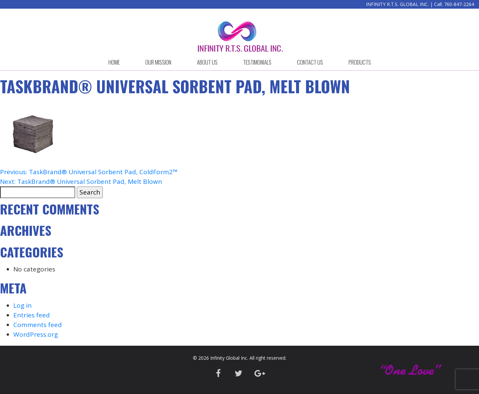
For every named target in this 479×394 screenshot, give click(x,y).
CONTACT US (310, 62)
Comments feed (37, 324)
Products (360, 62)
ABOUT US (207, 62)
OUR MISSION (158, 62)
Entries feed (31, 315)
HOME (114, 62)
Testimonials (257, 62)
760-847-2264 (459, 4)
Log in (22, 305)
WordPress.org (35, 334)
